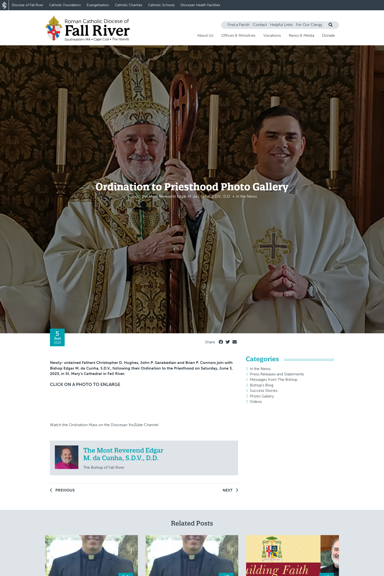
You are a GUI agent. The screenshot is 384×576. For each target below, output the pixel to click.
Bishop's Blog (261, 385)
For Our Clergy (309, 24)
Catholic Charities (128, 5)
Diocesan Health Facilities (200, 5)
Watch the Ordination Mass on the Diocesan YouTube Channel (104, 424)
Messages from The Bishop (273, 379)
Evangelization (98, 5)
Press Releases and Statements (277, 374)
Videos (256, 401)
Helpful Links (281, 24)
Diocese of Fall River (27, 5)
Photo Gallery (262, 396)
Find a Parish (239, 24)
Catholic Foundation (65, 5)
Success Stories (263, 390)
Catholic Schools (161, 5)
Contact (260, 24)
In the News (260, 368)
